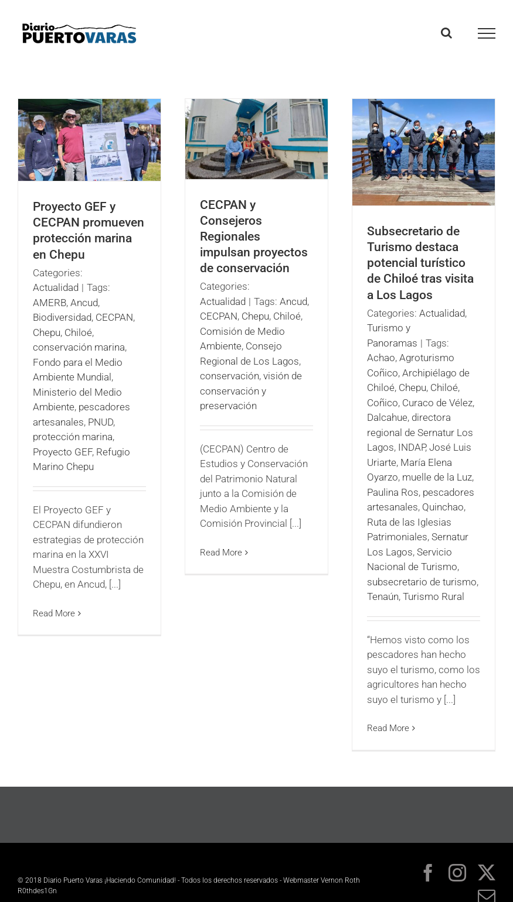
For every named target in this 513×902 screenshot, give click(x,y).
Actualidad (56, 287)
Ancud (84, 302)
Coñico (382, 403)
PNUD (100, 422)
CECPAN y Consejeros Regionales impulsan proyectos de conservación (254, 236)
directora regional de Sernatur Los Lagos (420, 432)
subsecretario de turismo (422, 582)
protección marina (73, 437)
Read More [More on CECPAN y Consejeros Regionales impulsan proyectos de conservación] (221, 552)
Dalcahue (387, 417)
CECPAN (114, 317)
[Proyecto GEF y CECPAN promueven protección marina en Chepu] (89, 140)
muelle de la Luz (437, 477)
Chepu (46, 332)
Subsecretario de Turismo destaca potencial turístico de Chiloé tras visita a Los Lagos (420, 262)
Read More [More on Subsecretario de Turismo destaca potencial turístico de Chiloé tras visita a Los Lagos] (388, 728)
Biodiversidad (62, 317)
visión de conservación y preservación (251, 390)
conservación (229, 376)
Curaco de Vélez (437, 403)
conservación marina (79, 347)
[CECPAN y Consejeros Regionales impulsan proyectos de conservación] (256, 139)
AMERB (49, 302)
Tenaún (383, 596)
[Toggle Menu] (487, 33)
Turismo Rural (433, 596)
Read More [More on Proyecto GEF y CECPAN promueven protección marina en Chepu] (54, 613)
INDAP (411, 447)
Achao (381, 357)
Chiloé (78, 332)
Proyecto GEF (62, 452)
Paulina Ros (393, 492)
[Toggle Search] (446, 33)
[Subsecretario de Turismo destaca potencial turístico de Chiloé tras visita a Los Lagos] (423, 152)
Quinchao (443, 507)
